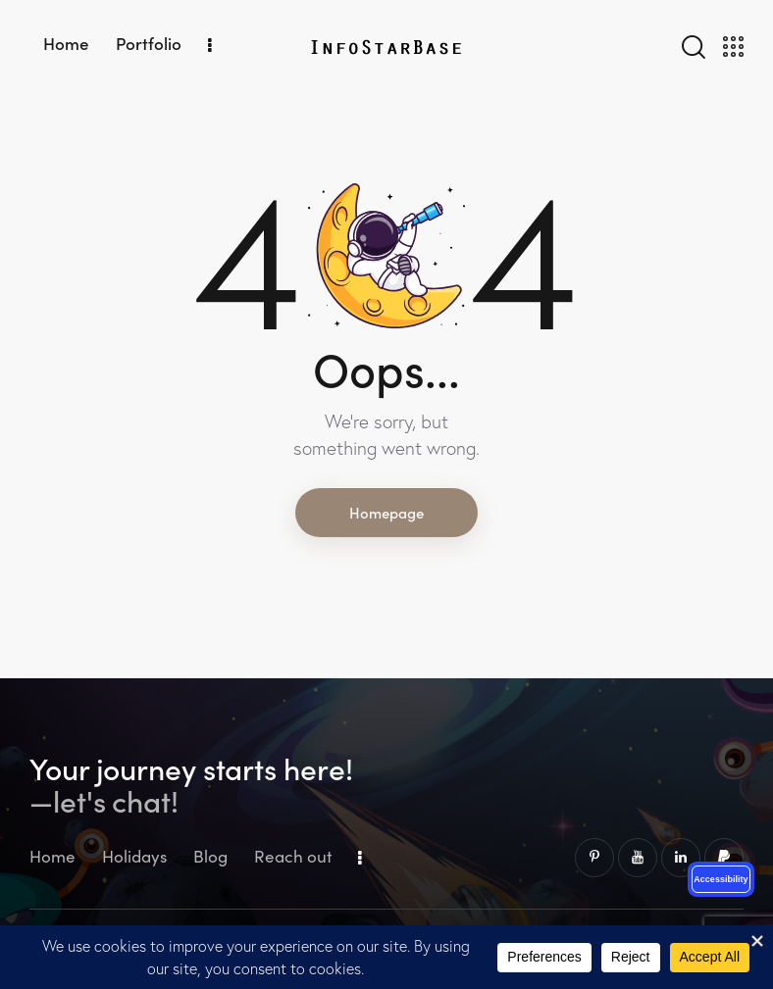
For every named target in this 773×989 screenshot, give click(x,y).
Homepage (386, 512)
